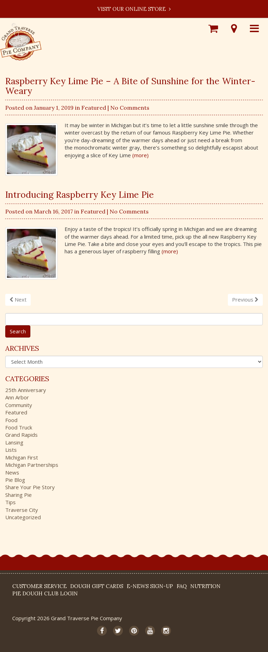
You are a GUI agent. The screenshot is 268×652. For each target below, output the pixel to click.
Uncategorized (23, 517)
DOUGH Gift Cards (96, 586)
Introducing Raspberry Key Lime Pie (79, 194)
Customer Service (39, 586)
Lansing (14, 442)
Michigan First (21, 457)
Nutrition (205, 586)
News (12, 472)
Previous (245, 299)
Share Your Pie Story (30, 487)
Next (18, 299)
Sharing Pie (18, 494)
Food (11, 419)
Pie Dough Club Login (45, 593)
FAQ (182, 586)
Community (18, 404)
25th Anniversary (25, 389)
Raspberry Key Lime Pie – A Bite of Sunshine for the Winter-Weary (130, 85)
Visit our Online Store (134, 9)
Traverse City (21, 509)
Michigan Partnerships (31, 464)
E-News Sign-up (150, 586)
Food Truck (18, 427)
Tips (10, 502)
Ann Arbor (17, 397)
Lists (11, 449)
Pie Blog (15, 479)
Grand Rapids (21, 434)
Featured (93, 107)
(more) (140, 155)
